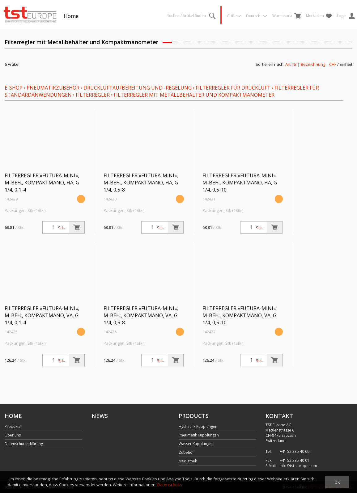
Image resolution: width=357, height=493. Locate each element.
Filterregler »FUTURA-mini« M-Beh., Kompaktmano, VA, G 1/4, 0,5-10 (239, 315)
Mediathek (188, 461)
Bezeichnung (313, 64)
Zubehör (186, 452)
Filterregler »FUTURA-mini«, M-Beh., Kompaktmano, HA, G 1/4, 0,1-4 (42, 182)
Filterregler (93, 94)
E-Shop (14, 87)
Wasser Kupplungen (196, 443)
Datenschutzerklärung (24, 443)
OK (337, 482)
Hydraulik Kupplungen (198, 426)
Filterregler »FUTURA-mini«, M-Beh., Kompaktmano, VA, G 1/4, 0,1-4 (42, 315)
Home (71, 15)
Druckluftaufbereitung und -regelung (137, 87)
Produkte (13, 426)
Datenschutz (169, 484)
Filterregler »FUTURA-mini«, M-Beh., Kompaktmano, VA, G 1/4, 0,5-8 (141, 315)
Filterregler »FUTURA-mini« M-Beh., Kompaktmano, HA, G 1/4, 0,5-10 (239, 182)
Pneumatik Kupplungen (199, 435)
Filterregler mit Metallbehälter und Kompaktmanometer (194, 94)
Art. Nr (291, 64)
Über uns (13, 435)
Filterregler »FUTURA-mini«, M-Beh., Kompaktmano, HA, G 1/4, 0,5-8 (141, 182)
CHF (332, 64)
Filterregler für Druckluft (233, 87)
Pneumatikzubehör (54, 87)
